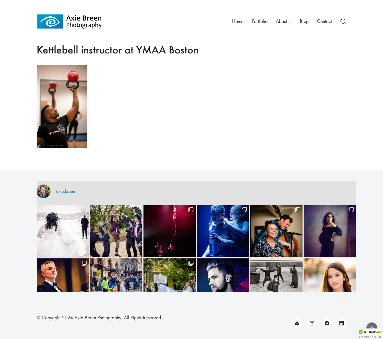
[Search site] (343, 22)
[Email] (297, 323)
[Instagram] (312, 323)
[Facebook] (327, 323)
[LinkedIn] (341, 323)
